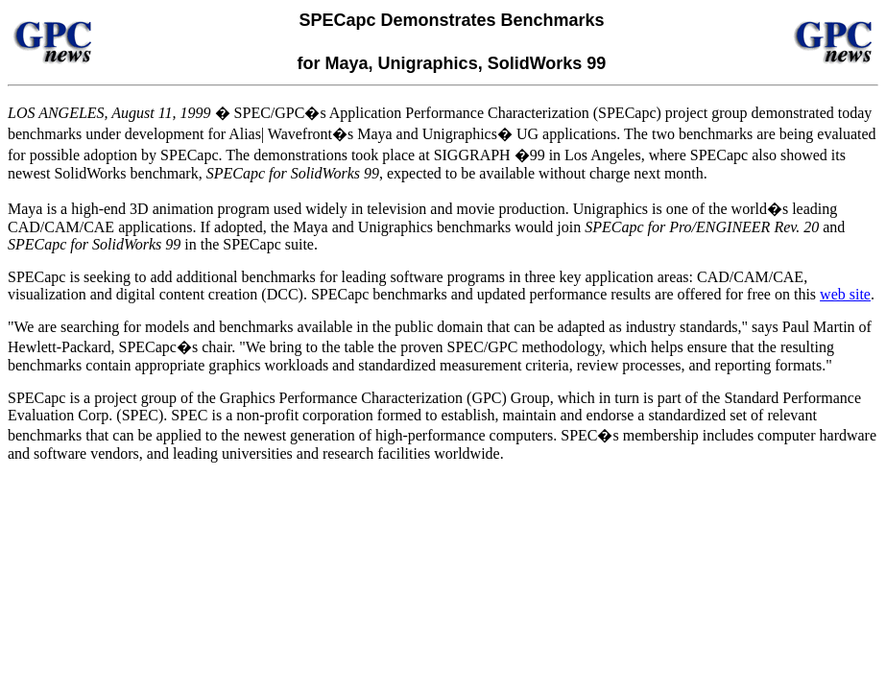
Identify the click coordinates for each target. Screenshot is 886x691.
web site (845, 294)
